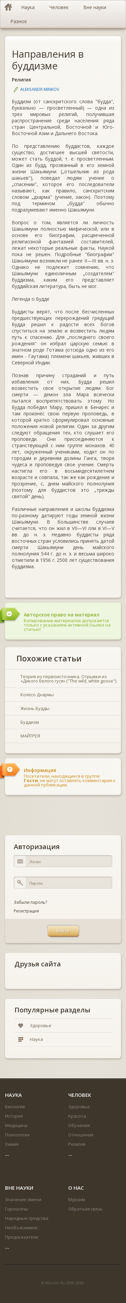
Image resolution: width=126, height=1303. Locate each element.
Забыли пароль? (30, 902)
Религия (21, 79)
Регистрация (26, 911)
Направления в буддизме (48, 59)
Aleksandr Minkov (39, 89)
